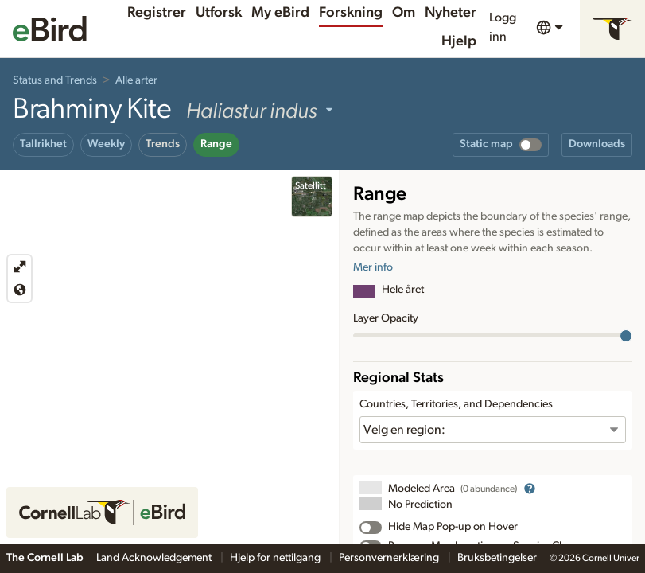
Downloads (597, 144)
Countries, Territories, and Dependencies (456, 404)
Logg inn (502, 27)
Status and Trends (55, 80)
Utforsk (219, 13)
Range (216, 144)
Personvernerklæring (390, 557)
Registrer (156, 13)
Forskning (351, 13)
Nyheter (450, 13)
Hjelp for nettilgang (276, 557)
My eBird (280, 13)
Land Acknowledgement (155, 557)
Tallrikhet (43, 144)
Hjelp (458, 41)
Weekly (106, 144)
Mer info (373, 267)
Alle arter (136, 80)
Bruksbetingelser (497, 557)
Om (403, 13)
